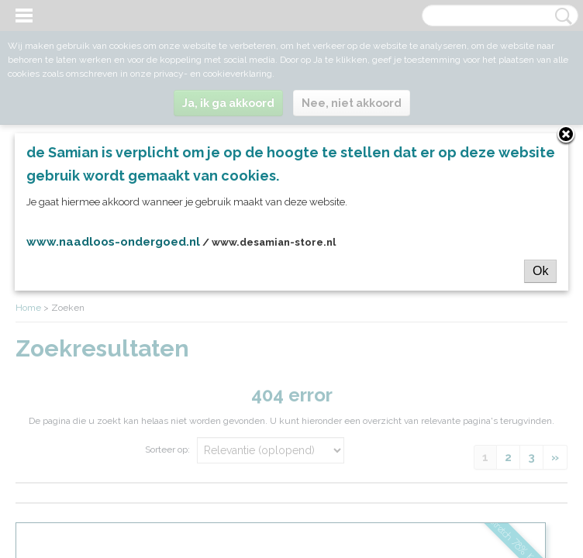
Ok (540, 270)
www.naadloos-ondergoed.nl (113, 242)
